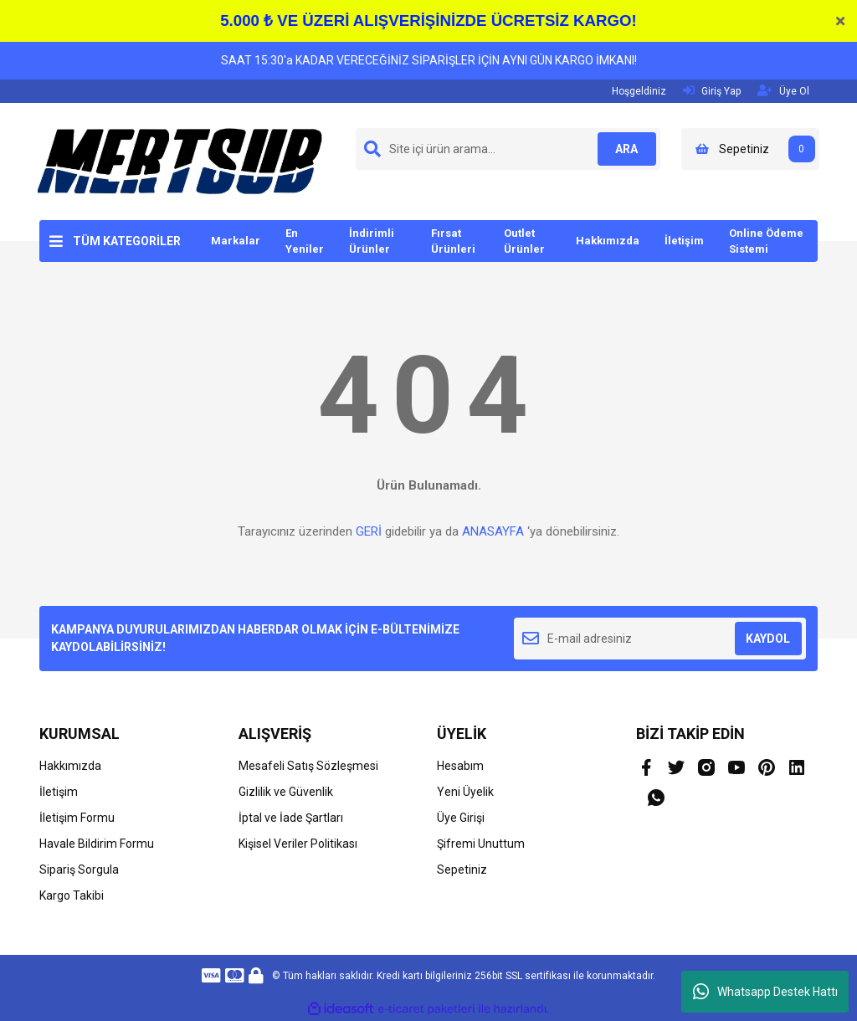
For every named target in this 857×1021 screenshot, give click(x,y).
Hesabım (460, 765)
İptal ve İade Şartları (291, 817)
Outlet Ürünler (524, 241)
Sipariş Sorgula (79, 869)
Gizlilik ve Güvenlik (286, 791)
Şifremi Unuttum (481, 843)
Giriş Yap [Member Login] (712, 91)
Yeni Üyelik (465, 791)
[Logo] (180, 161)
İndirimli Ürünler (371, 241)
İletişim (684, 240)
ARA (623, 149)
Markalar (235, 240)
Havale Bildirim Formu (96, 843)
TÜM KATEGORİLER (127, 241)
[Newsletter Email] (660, 638)
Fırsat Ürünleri (453, 241)
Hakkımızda (607, 240)
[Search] (508, 149)
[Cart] (750, 149)
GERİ (369, 531)
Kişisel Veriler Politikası (298, 843)
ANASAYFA (493, 531)
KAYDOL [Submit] (768, 638)
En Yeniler (304, 241)
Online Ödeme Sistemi (766, 241)
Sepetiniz (462, 869)
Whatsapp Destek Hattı (765, 992)
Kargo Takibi (71, 895)
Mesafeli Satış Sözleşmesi (308, 765)
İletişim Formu (77, 817)
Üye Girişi (461, 817)
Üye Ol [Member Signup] (783, 91)
